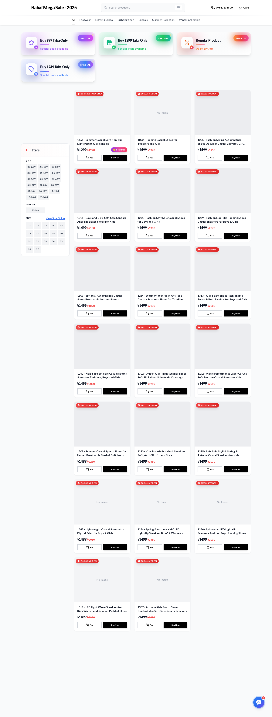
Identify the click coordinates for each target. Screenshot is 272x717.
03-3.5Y (56, 166)
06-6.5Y (56, 179)
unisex (35, 210)
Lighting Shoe (126, 19)
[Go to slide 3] (140, 73)
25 (61, 225)
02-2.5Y (31, 166)
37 (37, 249)
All (73, 19)
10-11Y (43, 191)
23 (45, 225)
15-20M (31, 197)
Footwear (85, 19)
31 (29, 241)
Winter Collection (189, 19)
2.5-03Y (43, 166)
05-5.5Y (31, 179)
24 (53, 225)
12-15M (54, 191)
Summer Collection (163, 19)
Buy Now (115, 209)
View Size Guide (55, 218)
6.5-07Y (31, 185)
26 (29, 233)
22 (37, 225)
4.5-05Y (56, 172)
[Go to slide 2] (137, 73)
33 (45, 241)
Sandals (143, 19)
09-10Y (31, 191)
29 (53, 233)
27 (37, 233)
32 (37, 241)
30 (61, 233)
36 (29, 249)
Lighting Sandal (104, 19)
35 (61, 241)
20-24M (43, 197)
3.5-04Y (31, 172)
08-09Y (55, 185)
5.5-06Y (43, 179)
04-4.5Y (43, 172)
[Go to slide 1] (131, 73)
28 (45, 233)
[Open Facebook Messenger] (258, 702)
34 (53, 241)
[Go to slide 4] (143, 73)
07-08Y (43, 185)
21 (29, 225)
